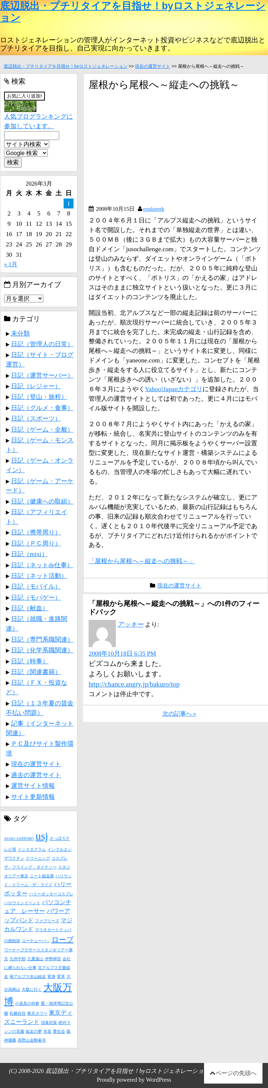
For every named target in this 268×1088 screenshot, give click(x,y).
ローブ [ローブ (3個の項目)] (62, 939)
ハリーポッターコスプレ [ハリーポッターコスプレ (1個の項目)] (51, 894)
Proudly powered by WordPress (134, 1080)
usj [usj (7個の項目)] (42, 836)
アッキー (130, 624)
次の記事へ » (179, 713)
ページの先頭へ (236, 1073)
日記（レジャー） (36, 386)
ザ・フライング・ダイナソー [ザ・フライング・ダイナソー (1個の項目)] (30, 867)
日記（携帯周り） (36, 532)
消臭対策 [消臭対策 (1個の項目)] (49, 1023)
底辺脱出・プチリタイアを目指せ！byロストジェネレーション (66, 66)
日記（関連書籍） (36, 671)
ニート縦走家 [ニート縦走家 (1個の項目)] (42, 876)
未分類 (20, 333)
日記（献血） (30, 608)
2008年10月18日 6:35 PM (122, 653)
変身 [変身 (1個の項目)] (51, 977)
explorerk (153, 208)
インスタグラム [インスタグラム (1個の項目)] (32, 849)
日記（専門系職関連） (42, 639)
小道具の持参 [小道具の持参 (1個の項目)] (27, 1003)
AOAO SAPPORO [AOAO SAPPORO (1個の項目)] (19, 838)
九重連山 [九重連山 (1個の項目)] (35, 959)
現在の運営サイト (152, 66)
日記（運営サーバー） (42, 375)
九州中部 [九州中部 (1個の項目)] (18, 959)
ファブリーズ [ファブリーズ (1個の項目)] (47, 921)
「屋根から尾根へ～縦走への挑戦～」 (142, 561)
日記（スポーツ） (36, 418)
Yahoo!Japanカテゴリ (174, 389)
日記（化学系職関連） (42, 650)
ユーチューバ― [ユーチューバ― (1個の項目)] (36, 941)
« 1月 (10, 264)
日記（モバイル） (36, 586)
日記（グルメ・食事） (42, 407)
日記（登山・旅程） (39, 396)
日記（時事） (30, 661)
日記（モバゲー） (36, 597)
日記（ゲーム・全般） (42, 429)
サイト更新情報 (33, 796)
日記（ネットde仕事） (42, 565)
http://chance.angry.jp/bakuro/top (134, 684)
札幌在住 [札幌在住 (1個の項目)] (18, 1013)
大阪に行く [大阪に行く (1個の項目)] (32, 989)
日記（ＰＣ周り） (36, 543)
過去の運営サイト (36, 775)
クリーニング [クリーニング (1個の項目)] (38, 858)
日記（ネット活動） (39, 575)
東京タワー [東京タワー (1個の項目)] (37, 1013)
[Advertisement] (150, 150)
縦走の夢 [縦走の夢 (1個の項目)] (34, 1031)
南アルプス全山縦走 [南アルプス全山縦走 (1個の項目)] (28, 977)
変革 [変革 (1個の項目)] (61, 977)
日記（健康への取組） (42, 501)
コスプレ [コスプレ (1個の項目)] (59, 858)
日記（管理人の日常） (42, 344)
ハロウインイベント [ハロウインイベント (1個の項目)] (22, 903)
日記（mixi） (29, 554)
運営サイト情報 (33, 785)
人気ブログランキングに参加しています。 (38, 115)
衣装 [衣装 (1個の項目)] (47, 1031)
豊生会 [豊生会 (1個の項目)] (59, 1031)
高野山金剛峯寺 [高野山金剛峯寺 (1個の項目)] (32, 1040)
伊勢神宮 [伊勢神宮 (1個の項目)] (53, 959)
